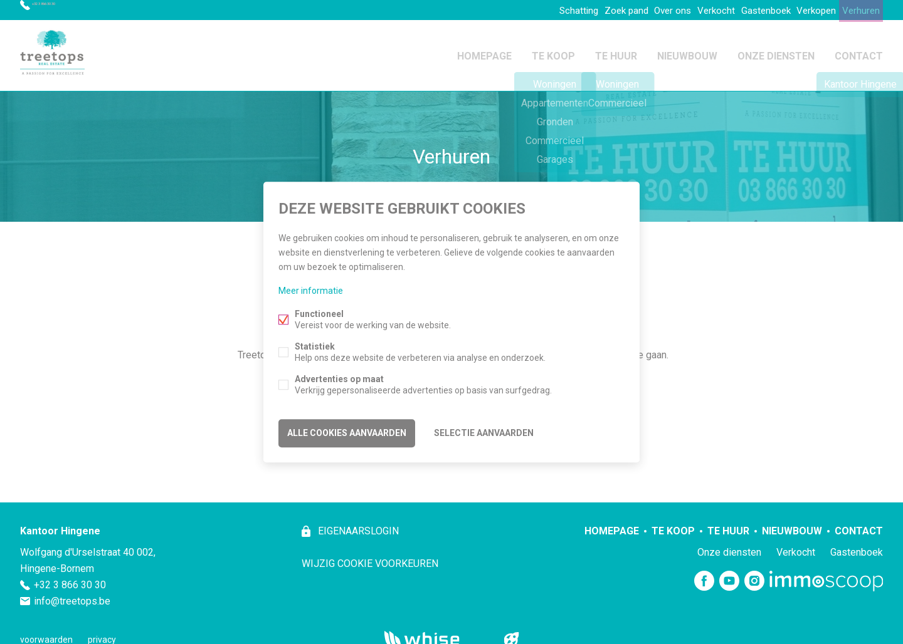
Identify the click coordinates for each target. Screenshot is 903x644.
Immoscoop (826, 575)
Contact (859, 52)
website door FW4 (511, 634)
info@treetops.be (72, 595)
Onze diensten (776, 52)
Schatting (530, 10)
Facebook (704, 576)
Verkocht (689, 10)
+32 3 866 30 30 (65, 10)
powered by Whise (436, 633)
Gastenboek (746, 10)
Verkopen (804, 10)
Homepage (484, 52)
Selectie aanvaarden (484, 432)
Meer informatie (310, 293)
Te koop (553, 52)
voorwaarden (46, 634)
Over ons (639, 10)
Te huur (616, 52)
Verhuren (856, 10)
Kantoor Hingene (60, 525)
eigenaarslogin (357, 525)
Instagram (754, 576)
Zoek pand (585, 10)
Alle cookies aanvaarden (346, 432)
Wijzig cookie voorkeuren (370, 558)
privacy (102, 634)
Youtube (729, 576)
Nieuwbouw (687, 52)
